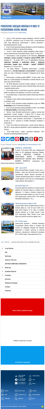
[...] (23, 163)
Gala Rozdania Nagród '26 (21, 186)
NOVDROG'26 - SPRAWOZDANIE (23, 148)
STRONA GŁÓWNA (6, 17)
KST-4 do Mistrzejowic (21, 221)
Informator (8, 279)
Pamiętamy (8, 291)
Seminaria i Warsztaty (10, 260)
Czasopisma (6, 275)
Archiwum (7, 287)
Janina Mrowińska (22, 32)
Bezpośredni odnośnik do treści (33, 144)
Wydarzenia (6, 267)
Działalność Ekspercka (9, 271)
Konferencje (8, 256)
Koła (6, 252)
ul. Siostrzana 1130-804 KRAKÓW (22, 379)
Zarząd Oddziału (7, 248)
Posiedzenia (8, 144)
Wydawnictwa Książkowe (11, 283)
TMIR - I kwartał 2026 (21, 168)
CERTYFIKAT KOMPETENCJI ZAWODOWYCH (15, 264)
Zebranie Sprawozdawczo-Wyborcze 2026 (25, 203)
